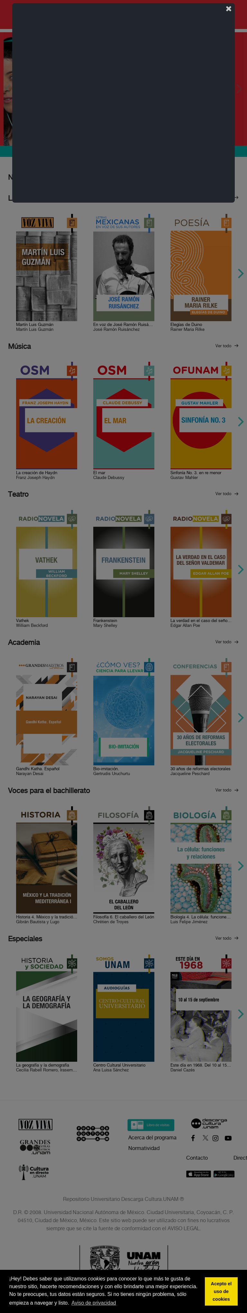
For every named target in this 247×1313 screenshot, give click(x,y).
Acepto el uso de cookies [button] (221, 1291)
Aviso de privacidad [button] (93, 1303)
